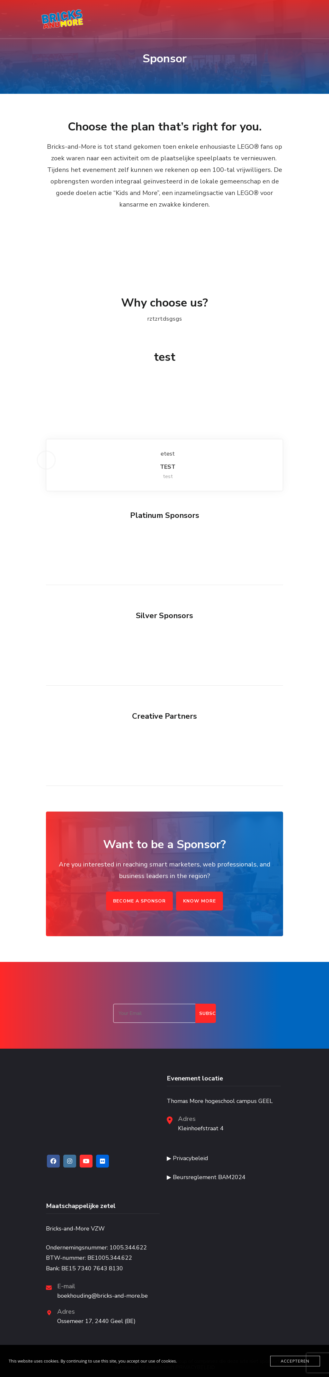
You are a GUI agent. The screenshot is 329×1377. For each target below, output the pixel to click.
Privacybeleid (190, 1158)
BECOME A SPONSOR (139, 901)
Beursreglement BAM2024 (209, 1177)
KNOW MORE (199, 901)
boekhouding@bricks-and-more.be (102, 1296)
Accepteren (295, 1361)
